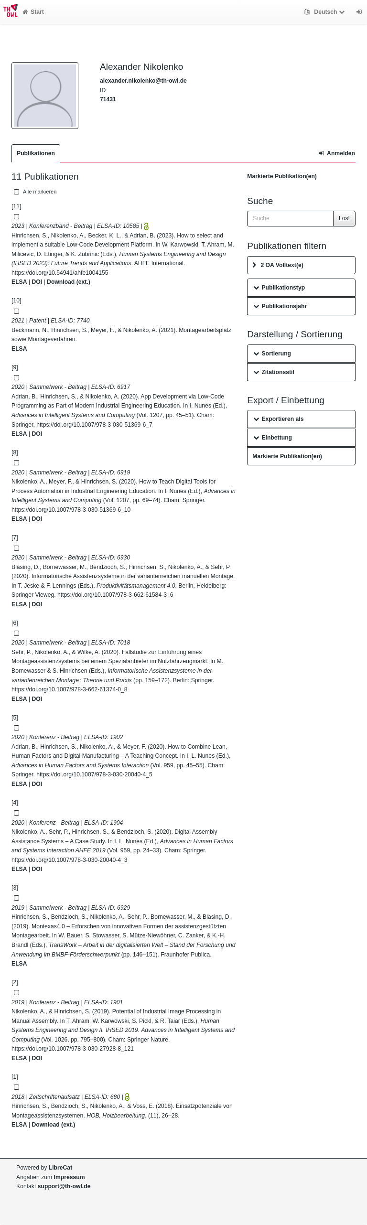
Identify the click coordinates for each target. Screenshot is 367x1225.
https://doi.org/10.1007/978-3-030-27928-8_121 (72, 1048)
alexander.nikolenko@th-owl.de (143, 80)
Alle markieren (34, 191)
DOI (37, 282)
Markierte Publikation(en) (282, 176)
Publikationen (36, 153)
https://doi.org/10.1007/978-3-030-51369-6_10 (70, 509)
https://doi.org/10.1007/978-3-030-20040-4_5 (94, 774)
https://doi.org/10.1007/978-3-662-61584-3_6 (115, 594)
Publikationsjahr (280, 306)
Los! (344, 218)
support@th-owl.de (64, 1186)
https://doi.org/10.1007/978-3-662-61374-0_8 (69, 689)
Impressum (69, 1177)
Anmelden (337, 153)
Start (33, 12)
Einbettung (272, 437)
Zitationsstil (273, 372)
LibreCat (60, 1167)
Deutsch (325, 12)
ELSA (19, 282)
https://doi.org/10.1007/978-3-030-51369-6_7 (94, 424)
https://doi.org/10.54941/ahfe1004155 (59, 272)
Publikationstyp (279, 287)
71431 (108, 99)
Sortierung (272, 353)
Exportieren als (278, 419)
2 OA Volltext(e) (277, 265)
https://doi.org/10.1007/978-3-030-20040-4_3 (69, 860)
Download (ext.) (68, 282)
